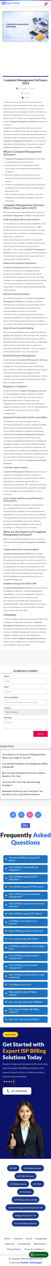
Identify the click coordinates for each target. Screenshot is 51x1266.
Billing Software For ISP (25, 1215)
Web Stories (40, 1243)
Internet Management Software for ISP (25, 1207)
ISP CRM (37, 1184)
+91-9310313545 (16, 1091)
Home (7, 1238)
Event (29, 1238)
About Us (9, 1243)
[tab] (25, 859)
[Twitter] (21, 815)
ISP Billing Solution (18, 1184)
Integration (41, 1238)
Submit (40, 734)
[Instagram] (30, 815)
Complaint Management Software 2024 (25, 81)
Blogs (27, 97)
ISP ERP (13, 1168)
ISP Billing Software (32, 1168)
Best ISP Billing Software (25, 1223)
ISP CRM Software (25, 1176)
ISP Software (25, 1192)
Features (18, 1238)
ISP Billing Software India (25, 1199)
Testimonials (24, 1243)
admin (27, 93)
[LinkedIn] (38, 815)
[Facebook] (13, 815)
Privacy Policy (14, 1249)
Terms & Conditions (34, 1249)
